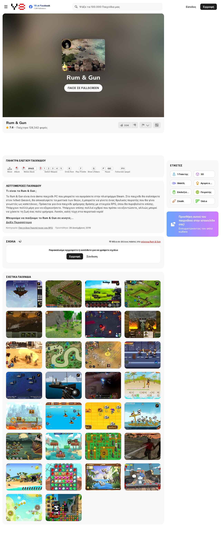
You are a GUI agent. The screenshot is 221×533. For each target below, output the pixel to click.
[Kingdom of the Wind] (24, 294)
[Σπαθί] (180, 201)
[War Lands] (103, 324)
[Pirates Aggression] (142, 446)
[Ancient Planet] (142, 294)
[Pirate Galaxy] (103, 385)
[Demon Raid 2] (64, 355)
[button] (19, 222)
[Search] (76, 7)
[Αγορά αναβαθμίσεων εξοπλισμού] (204, 183)
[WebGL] (180, 183)
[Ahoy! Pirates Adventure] (103, 446)
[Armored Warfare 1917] (24, 324)
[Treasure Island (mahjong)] (103, 476)
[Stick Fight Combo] (142, 355)
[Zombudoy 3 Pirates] (24, 446)
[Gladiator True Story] (24, 355)
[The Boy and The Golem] (64, 324)
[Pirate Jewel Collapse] (64, 507)
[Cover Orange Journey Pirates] (24, 416)
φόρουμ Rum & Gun (151, 241)
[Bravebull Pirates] (64, 446)
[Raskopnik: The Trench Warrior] (142, 324)
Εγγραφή (208, 6)
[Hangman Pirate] (142, 385)
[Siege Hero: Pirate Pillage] (142, 416)
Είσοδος (191, 6)
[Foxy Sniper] (64, 385)
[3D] (204, 174)
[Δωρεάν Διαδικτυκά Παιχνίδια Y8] (18, 7)
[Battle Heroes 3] (103, 355)
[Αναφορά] (145, 125)
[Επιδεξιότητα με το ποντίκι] (180, 192)
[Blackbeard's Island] (103, 416)
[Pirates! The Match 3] (64, 476)
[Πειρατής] (204, 192)
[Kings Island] (64, 294)
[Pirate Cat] (142, 476)
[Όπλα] (204, 201)
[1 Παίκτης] (180, 174)
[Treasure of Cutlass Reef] (24, 385)
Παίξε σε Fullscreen (83, 88)
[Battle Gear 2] (103, 294)
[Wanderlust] (64, 416)
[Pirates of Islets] (24, 507)
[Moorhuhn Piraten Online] (24, 476)
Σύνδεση (92, 256)
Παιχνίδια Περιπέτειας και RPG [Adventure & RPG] (35, 227)
